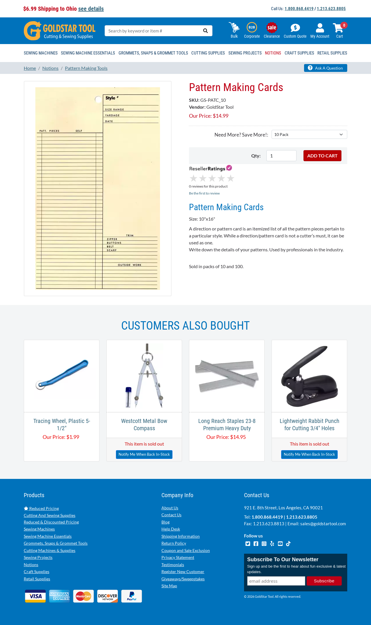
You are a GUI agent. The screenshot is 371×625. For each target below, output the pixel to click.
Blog (165, 521)
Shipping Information (180, 536)
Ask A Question (325, 67)
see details (91, 8)
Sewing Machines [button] (41, 53)
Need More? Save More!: (241, 135)
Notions (31, 564)
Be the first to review (204, 193)
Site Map (169, 585)
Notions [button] (273, 53)
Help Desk (170, 528)
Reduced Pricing (41, 508)
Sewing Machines (39, 528)
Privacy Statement (177, 557)
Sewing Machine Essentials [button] (88, 53)
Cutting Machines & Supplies (49, 550)
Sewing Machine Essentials (48, 536)
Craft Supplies (36, 571)
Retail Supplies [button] (332, 53)
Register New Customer (182, 571)
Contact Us (171, 514)
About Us (169, 507)
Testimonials (172, 564)
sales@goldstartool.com (323, 523)
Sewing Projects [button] (245, 53)
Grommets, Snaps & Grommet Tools (56, 543)
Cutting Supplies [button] (208, 53)
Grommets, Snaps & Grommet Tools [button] (153, 53)
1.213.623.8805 (331, 8)
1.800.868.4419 (299, 8)
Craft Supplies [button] (299, 53)
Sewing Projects (38, 557)
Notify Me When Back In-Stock (144, 454)
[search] (205, 30)
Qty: (256, 155)
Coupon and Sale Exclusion (185, 550)
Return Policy (173, 543)
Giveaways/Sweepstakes (183, 578)
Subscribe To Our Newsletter (283, 559)
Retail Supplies (37, 578)
